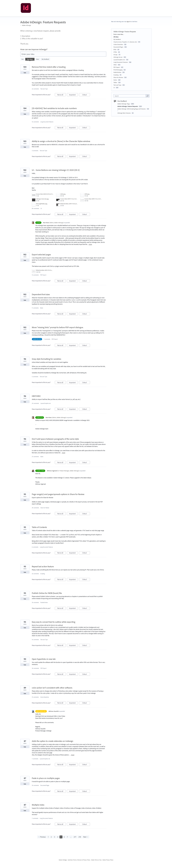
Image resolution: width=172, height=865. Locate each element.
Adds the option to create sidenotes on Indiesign (52, 741)
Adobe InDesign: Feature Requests (127, 106)
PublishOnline (44, 602)
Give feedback (122, 101)
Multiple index (38, 804)
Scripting (42, 573)
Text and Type (44, 89)
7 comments (47, 339)
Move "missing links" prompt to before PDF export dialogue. (57, 327)
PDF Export (43, 275)
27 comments (35, 456)
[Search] (147, 95)
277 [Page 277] (75, 837)
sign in (128, 21)
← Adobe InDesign (25, 25)
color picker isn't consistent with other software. (52, 687)
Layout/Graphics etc (45, 403)
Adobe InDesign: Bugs (123, 104)
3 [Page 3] (54, 837)
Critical (86, 95)
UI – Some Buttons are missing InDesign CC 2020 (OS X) (56, 170)
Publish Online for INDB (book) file (47, 593)
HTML (115, 52)
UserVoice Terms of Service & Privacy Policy (79, 860)
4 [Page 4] (57, 837)
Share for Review (44, 508)
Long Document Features (46, 122)
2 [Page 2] (51, 837)
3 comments (35, 150)
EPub (115, 49)
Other (115, 65)
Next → (85, 837)
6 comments (35, 547)
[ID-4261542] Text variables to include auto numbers (54, 108)
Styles (41, 308)
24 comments (35, 403)
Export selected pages (41, 254)
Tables (115, 82)
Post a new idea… (119, 34)
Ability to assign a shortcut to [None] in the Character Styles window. (61, 141)
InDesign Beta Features (124, 113)
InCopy (115, 54)
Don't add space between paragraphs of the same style (55, 439)
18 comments (35, 785)
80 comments (35, 208)
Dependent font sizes (41, 294)
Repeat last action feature (43, 566)
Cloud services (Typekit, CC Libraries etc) (125, 42)
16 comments (35, 122)
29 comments (35, 508)
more (90, 244)
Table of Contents (39, 527)
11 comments (35, 308)
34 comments (35, 668)
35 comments (35, 602)
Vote (25, 73)
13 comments (35, 275)
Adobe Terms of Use (96, 860)
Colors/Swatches (44, 697)
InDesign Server (118, 57)
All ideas (116, 37)
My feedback (45, 59)
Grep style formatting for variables (46, 359)
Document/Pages (44, 785)
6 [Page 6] (64, 837)
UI (41, 208)
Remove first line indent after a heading (49, 67)
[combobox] (130, 96)
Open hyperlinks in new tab (44, 659)
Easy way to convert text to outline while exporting (53, 622)
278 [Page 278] (80, 837)
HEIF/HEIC (36, 396)
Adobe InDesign (63, 860)
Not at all (61, 95)
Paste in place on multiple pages (46, 778)
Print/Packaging (118, 70)
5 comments (35, 376)
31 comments (35, 697)
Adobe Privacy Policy (107, 860)
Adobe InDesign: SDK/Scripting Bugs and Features (131, 109)
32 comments (35, 573)
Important (73, 95)
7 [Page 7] (67, 837)
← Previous (42, 837)
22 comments (35, 89)
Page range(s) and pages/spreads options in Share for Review (58, 494)
